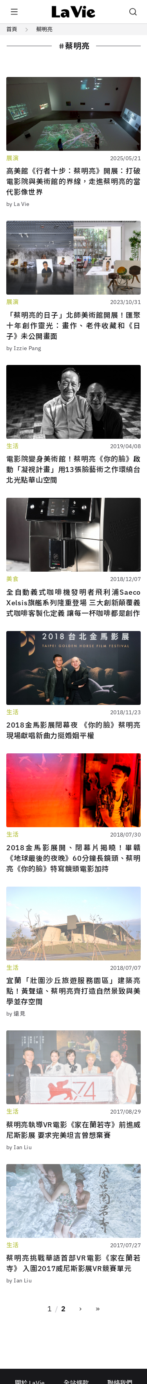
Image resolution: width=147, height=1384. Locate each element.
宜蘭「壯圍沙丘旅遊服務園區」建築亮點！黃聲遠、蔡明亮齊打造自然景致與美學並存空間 (73, 991)
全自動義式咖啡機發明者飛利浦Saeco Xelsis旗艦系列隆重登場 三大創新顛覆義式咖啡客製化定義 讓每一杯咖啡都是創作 (73, 603)
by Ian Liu (19, 1147)
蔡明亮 (44, 29)
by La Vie (18, 203)
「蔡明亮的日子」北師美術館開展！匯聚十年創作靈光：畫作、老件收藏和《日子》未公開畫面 (73, 326)
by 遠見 (15, 1013)
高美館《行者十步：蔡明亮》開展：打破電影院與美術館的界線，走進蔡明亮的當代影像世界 (73, 181)
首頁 (11, 29)
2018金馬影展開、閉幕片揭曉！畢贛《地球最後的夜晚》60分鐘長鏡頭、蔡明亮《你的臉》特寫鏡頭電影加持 (73, 858)
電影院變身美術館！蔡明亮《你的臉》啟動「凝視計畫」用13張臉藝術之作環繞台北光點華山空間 (73, 469)
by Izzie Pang (23, 348)
